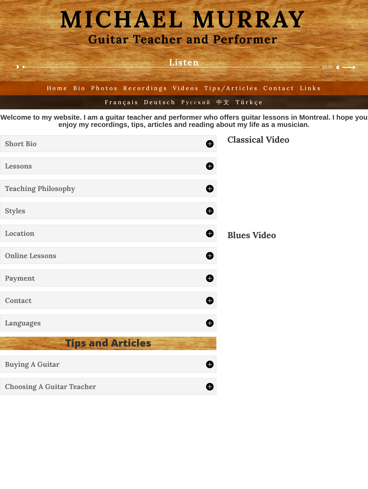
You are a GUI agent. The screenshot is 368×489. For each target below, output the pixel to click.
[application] (184, 67)
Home (56, 88)
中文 (224, 102)
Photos (104, 88)
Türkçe (250, 102)
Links (312, 88)
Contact (280, 88)
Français (121, 102)
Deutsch (159, 102)
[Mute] (338, 67)
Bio (78, 88)
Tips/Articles (232, 88)
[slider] (172, 67)
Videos (186, 88)
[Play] (18, 67)
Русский (196, 102)
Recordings (145, 88)
